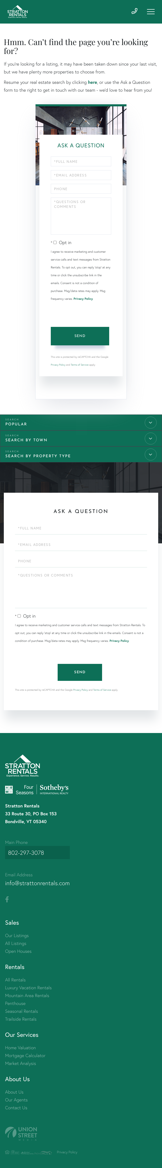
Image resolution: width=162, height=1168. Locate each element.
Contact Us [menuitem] (16, 1107)
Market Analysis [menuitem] (20, 1062)
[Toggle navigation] (150, 11)
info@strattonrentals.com (40, 882)
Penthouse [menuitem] (15, 1002)
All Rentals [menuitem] (15, 979)
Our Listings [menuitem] (17, 935)
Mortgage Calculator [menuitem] (25, 1055)
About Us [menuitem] (14, 1091)
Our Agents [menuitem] (16, 1099)
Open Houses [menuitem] (18, 950)
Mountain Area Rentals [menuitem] (27, 995)
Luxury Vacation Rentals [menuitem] (28, 987)
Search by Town (26, 443)
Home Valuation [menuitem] (20, 1047)
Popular (16, 427)
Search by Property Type (38, 459)
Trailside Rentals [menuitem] (21, 1018)
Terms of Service (80, 367)
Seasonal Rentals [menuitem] (21, 1010)
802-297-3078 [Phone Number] (25, 853)
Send (79, 339)
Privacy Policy (83, 302)
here (92, 85)
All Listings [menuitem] (15, 942)
